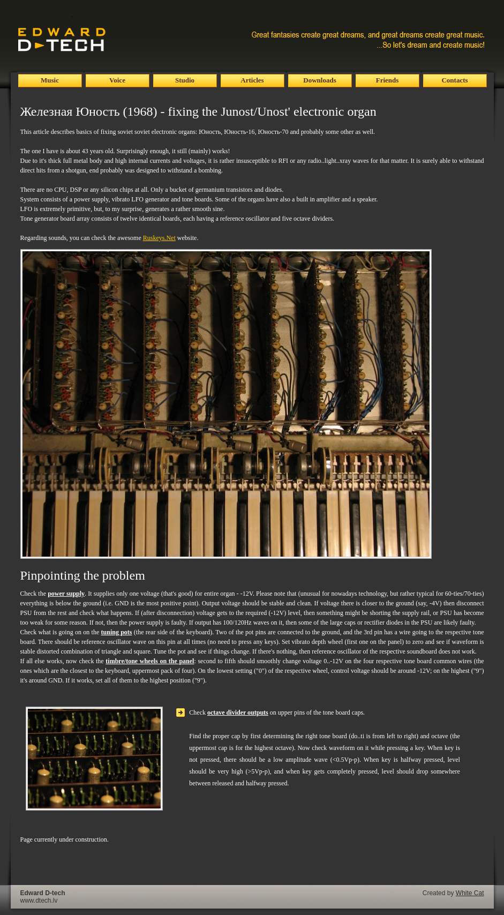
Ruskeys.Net (159, 238)
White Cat (470, 893)
